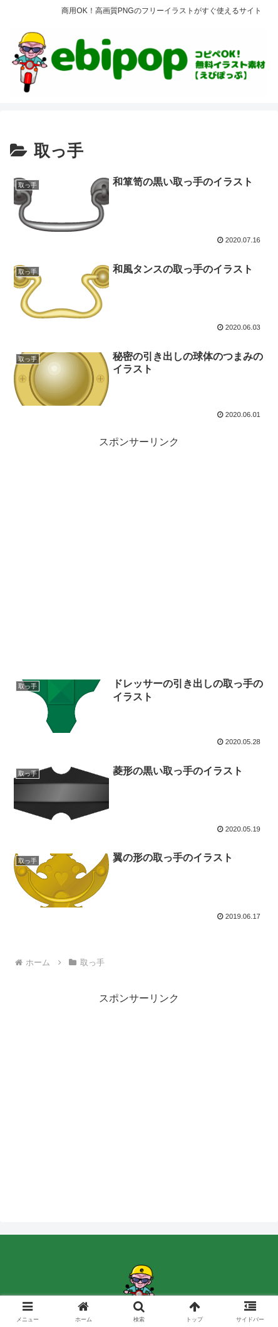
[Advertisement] (139, 539)
